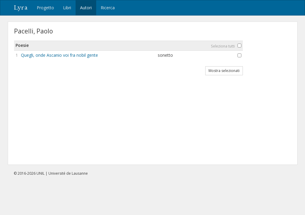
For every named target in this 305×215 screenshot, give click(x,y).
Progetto (45, 7)
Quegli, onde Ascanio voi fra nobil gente (59, 55)
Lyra (21, 7)
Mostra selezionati (224, 70)
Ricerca (108, 7)
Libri (67, 7)
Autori (86, 7)
